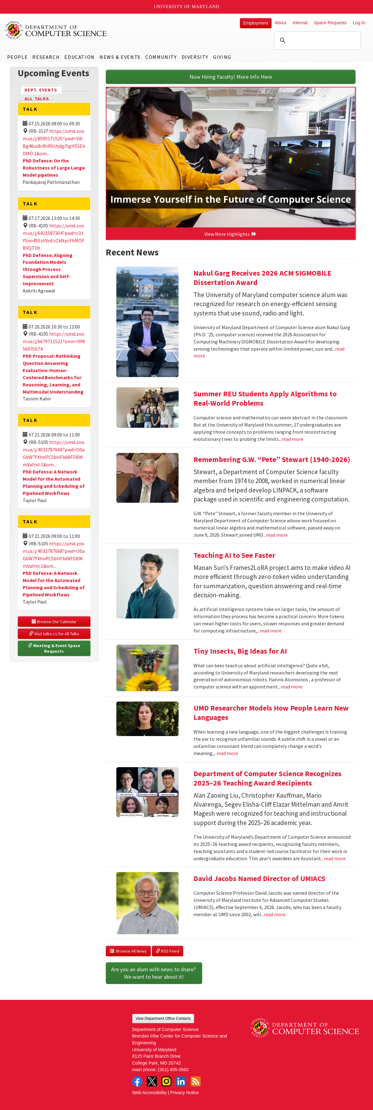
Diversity (195, 57)
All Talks (37, 98)
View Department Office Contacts (163, 1018)
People (17, 57)
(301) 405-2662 (173, 1069)
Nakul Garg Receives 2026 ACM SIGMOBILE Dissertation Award (262, 277)
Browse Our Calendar (54, 621)
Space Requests (330, 22)
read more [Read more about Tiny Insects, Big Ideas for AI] (291, 686)
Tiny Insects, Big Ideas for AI (240, 651)
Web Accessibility (149, 1092)
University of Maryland (186, 6)
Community (161, 57)
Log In (359, 22)
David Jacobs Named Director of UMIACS (259, 878)
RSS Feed (167, 951)
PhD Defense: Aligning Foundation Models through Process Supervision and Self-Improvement (47, 269)
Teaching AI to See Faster (234, 555)
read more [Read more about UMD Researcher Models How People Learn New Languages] (227, 753)
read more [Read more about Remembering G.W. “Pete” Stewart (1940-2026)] (277, 535)
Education (79, 57)
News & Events (120, 57)
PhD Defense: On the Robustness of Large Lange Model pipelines (54, 167)
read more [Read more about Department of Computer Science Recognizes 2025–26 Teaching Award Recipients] (335, 858)
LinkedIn (181, 1081)
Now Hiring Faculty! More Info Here (230, 76)
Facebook (137, 1081)
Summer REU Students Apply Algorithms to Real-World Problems (265, 398)
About (281, 22)
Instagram (166, 1081)
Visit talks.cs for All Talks (54, 634)
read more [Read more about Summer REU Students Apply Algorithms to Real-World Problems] (292, 439)
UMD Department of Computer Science (56, 30)
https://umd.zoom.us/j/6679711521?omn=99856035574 (54, 341)
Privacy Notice (184, 1092)
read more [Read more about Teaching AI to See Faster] (271, 630)
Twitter (152, 1081)
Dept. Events (44, 89)
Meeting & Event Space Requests (54, 648)
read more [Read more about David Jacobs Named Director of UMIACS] (275, 914)
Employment (255, 23)
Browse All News (128, 951)
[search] (316, 40)
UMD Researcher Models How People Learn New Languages (271, 712)
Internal (299, 22)
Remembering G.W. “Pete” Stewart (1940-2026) (271, 459)
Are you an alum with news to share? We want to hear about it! (154, 973)
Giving (222, 57)
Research (46, 57)
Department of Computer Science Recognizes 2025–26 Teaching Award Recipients (267, 778)
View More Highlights (230, 234)
